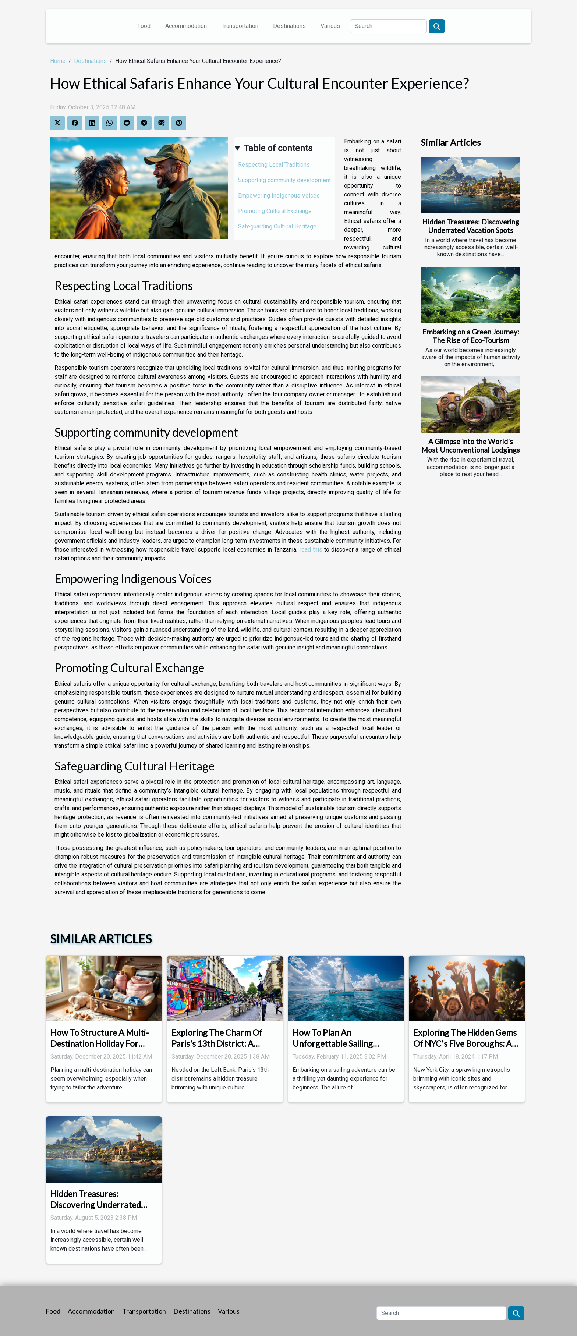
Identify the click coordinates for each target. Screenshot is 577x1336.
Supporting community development (284, 180)
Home (58, 60)
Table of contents (278, 148)
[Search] (388, 26)
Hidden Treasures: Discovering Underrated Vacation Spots (470, 225)
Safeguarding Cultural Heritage (277, 226)
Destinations (289, 25)
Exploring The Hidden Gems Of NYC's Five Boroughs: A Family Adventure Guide (465, 1043)
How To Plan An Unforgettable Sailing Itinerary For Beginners (336, 1043)
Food (144, 25)
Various (330, 25)
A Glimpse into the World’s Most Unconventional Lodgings (470, 445)
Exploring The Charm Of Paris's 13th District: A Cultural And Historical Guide (216, 1049)
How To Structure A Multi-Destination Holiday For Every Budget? (99, 1043)
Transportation (240, 25)
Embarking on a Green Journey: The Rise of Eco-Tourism (470, 335)
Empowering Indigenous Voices (279, 195)
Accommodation (186, 25)
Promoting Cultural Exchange (275, 211)
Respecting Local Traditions (274, 164)
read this (311, 549)
